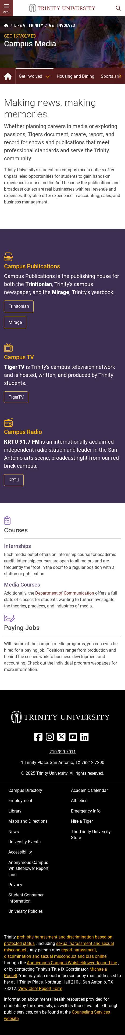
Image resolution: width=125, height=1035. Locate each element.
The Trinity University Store (91, 834)
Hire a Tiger (82, 821)
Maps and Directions (28, 821)
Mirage (15, 322)
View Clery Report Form (40, 988)
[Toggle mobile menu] (6, 8)
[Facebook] (39, 738)
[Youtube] (74, 738)
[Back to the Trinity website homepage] (6, 25)
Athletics (79, 800)
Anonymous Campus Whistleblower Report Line (28, 868)
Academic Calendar (89, 790)
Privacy (15, 884)
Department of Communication (64, 593)
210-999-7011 (62, 751)
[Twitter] (62, 738)
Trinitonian (19, 306)
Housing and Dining (75, 76)
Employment (20, 800)
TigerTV (16, 397)
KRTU (14, 480)
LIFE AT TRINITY (28, 25)
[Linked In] (85, 738)
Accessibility (20, 852)
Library (15, 811)
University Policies (25, 911)
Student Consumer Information (26, 897)
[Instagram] (51, 738)
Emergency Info (86, 811)
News (13, 831)
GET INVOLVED (62, 25)
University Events (24, 841)
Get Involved (36, 76)
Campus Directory (25, 790)
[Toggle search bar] (118, 8)
